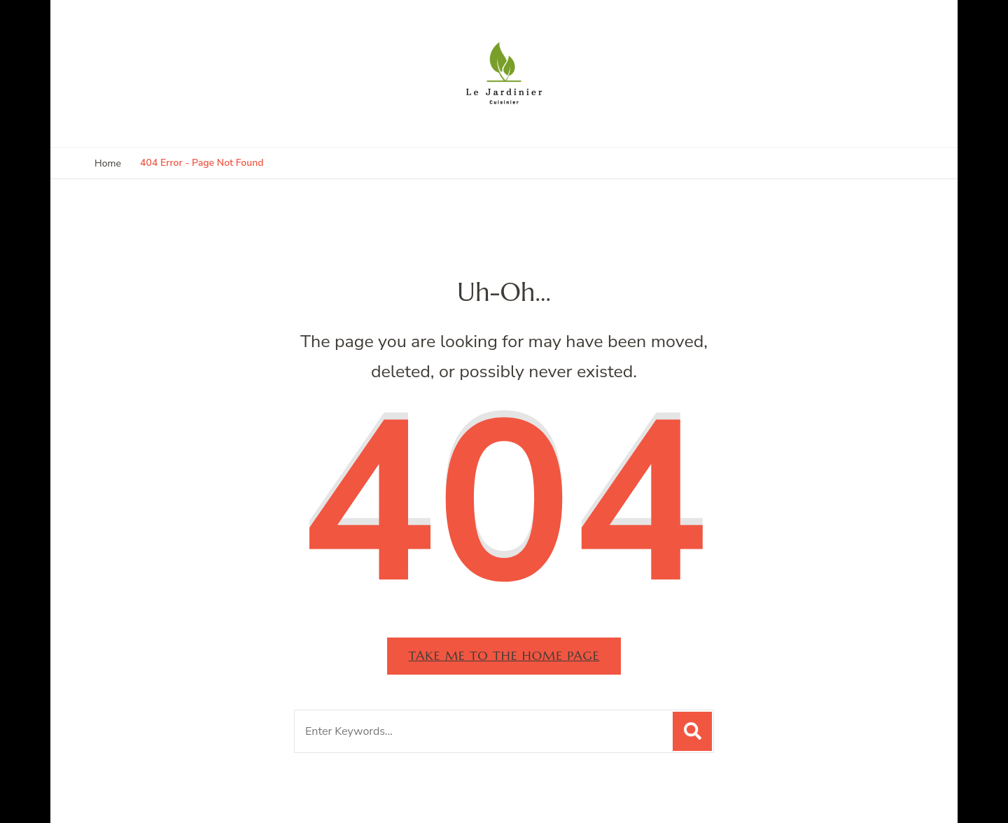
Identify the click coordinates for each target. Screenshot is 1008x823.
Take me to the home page (504, 655)
